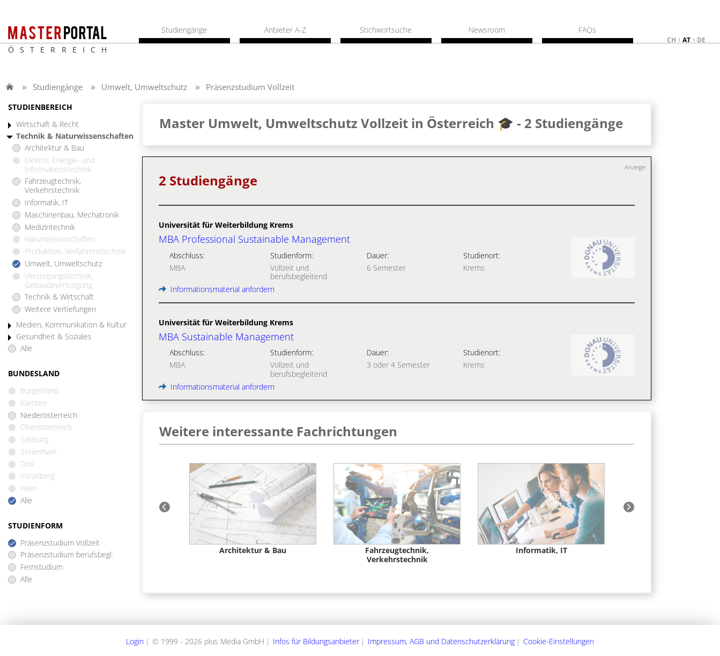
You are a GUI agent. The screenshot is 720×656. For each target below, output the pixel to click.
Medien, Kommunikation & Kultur (71, 325)
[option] (253, 509)
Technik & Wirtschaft (59, 297)
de (701, 39)
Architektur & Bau (54, 148)
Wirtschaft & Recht (47, 124)
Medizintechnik (50, 227)
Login (135, 641)
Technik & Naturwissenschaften (74, 136)
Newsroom (487, 30)
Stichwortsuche (386, 30)
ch (671, 39)
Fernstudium (41, 567)
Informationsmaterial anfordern (216, 289)
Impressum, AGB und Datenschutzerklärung (441, 641)
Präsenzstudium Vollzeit (250, 86)
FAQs (587, 30)
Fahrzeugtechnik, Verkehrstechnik (53, 186)
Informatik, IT (46, 202)
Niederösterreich (48, 415)
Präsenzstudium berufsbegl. (66, 555)
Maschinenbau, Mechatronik (72, 215)
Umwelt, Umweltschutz (144, 86)
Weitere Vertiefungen (60, 309)
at (686, 39)
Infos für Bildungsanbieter (316, 641)
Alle (26, 348)
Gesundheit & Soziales (54, 336)
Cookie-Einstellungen (558, 641)
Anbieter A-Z (285, 30)
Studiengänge (58, 86)
